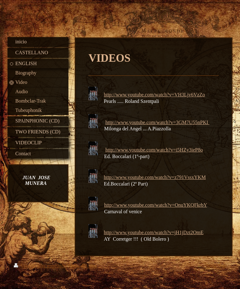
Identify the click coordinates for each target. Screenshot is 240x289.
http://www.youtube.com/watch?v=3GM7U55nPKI (156, 122)
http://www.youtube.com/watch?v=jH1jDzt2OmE (153, 232)
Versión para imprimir (40, 265)
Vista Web (216, 265)
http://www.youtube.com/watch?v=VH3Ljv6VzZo (154, 94)
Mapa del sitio (82, 265)
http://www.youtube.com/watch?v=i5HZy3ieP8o (154, 149)
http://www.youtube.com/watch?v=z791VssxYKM (155, 177)
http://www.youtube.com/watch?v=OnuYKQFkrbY (155, 205)
